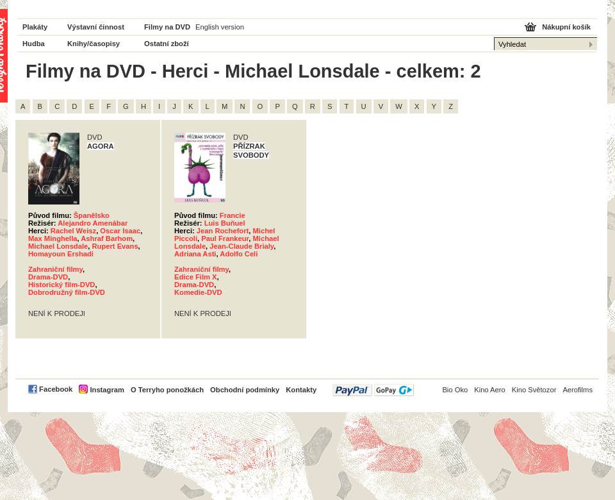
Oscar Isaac (120, 231)
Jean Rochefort (223, 231)
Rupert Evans (115, 246)
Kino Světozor (534, 390)
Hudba (33, 43)
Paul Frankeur (225, 238)
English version (219, 27)
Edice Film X (195, 277)
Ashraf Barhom (107, 238)
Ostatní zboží (166, 43)
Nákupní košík (566, 27)
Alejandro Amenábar (92, 223)
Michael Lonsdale (58, 246)
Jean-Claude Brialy (241, 246)
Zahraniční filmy (55, 269)
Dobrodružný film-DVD (66, 292)
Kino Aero (489, 390)
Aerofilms (577, 390)
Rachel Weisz (73, 231)
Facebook (55, 389)
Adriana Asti (195, 254)
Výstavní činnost (95, 27)
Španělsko (92, 215)
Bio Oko (455, 390)
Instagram (107, 390)
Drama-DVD (48, 277)
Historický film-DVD (61, 284)
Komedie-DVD (198, 292)
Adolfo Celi (239, 254)
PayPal (373, 390)
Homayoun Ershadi (61, 254)
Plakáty (34, 27)
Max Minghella (52, 238)
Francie (232, 215)
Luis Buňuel (224, 223)
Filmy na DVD (167, 27)
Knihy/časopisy (93, 43)
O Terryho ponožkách (167, 390)
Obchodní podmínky (244, 390)
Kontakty (301, 390)
